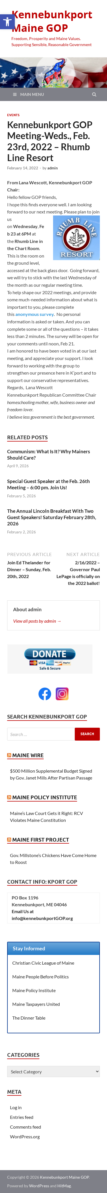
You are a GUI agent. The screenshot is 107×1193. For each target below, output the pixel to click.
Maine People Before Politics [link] (40, 976)
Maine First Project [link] (40, 840)
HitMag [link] (64, 1185)
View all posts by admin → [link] (37, 621)
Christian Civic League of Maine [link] (43, 963)
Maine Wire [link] (28, 755)
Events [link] (13, 115)
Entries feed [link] (21, 1117)
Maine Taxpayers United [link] (36, 1004)
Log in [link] (16, 1107)
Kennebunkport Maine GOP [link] (51, 21)
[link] (7, 21)
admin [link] (52, 168)
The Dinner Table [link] (28, 1017)
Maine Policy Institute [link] (44, 797)
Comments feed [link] (25, 1126)
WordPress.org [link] (25, 1136)
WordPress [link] (39, 1185)
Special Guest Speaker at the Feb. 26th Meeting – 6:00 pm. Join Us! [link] (48, 484)
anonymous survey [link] (34, 314)
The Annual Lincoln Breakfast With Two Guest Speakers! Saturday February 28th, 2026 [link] (51, 517)
